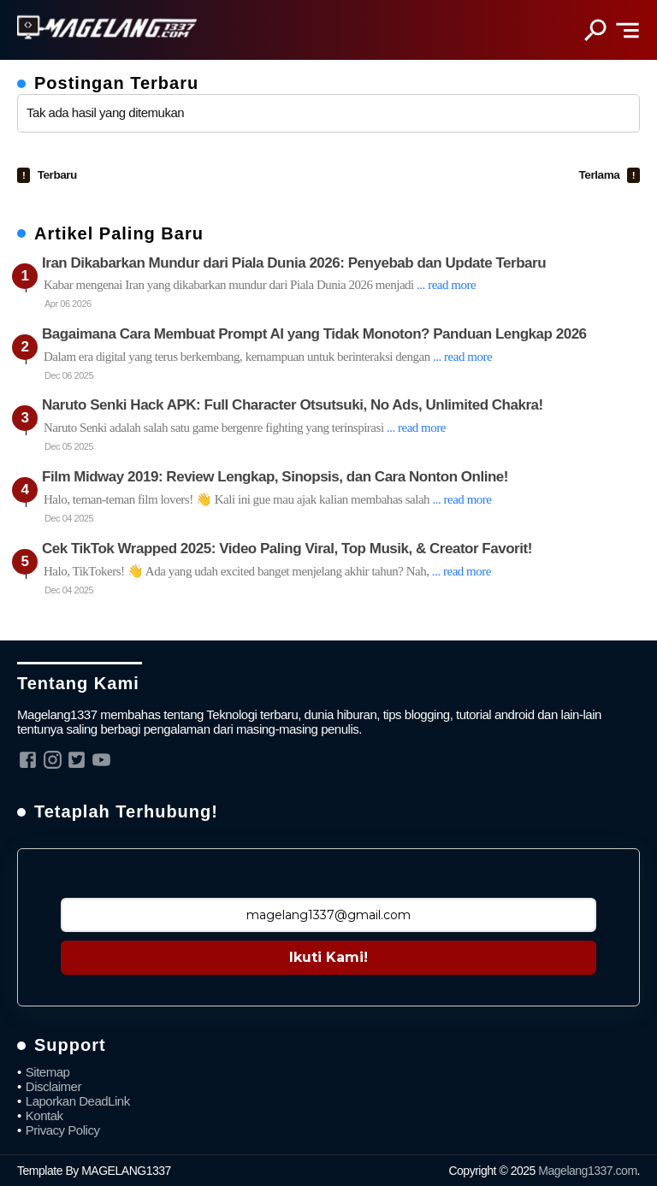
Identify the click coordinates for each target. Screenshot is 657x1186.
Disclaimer (53, 1086)
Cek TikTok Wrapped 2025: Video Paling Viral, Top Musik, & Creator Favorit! (287, 548)
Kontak (44, 1115)
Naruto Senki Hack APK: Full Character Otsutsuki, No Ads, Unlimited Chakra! (292, 405)
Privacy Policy (63, 1130)
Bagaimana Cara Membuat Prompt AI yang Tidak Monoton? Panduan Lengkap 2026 (314, 334)
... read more (446, 285)
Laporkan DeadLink (78, 1101)
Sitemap (48, 1072)
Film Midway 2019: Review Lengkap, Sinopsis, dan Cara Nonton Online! (275, 477)
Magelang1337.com (587, 1170)
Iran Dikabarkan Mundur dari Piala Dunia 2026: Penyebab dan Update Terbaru (294, 263)
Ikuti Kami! (328, 957)
